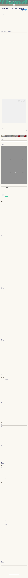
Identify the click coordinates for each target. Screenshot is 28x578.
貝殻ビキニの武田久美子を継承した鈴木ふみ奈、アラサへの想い (10, 305)
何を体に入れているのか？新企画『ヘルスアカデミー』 (9, 563)
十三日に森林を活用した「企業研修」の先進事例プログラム (9, 420)
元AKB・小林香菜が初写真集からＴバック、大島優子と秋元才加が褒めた (11, 357)
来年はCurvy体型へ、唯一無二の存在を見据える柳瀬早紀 (9, 340)
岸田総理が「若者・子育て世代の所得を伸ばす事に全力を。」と (12, 382)
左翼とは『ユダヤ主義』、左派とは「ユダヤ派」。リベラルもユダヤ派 (12, 379)
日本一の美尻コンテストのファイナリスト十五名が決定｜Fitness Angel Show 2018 (13, 218)
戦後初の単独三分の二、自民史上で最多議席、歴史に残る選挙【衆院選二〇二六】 (10, 425)
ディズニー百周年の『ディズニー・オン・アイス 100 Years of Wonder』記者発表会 (13, 499)
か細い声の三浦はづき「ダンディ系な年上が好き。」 (8, 253)
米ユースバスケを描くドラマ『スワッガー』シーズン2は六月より (12, 524)
